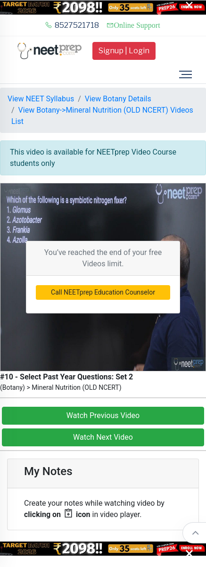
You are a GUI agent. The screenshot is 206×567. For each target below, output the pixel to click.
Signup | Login (124, 50)
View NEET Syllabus (41, 98)
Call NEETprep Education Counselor (103, 292)
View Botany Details (118, 98)
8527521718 (72, 25)
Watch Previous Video (103, 415)
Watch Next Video (103, 437)
